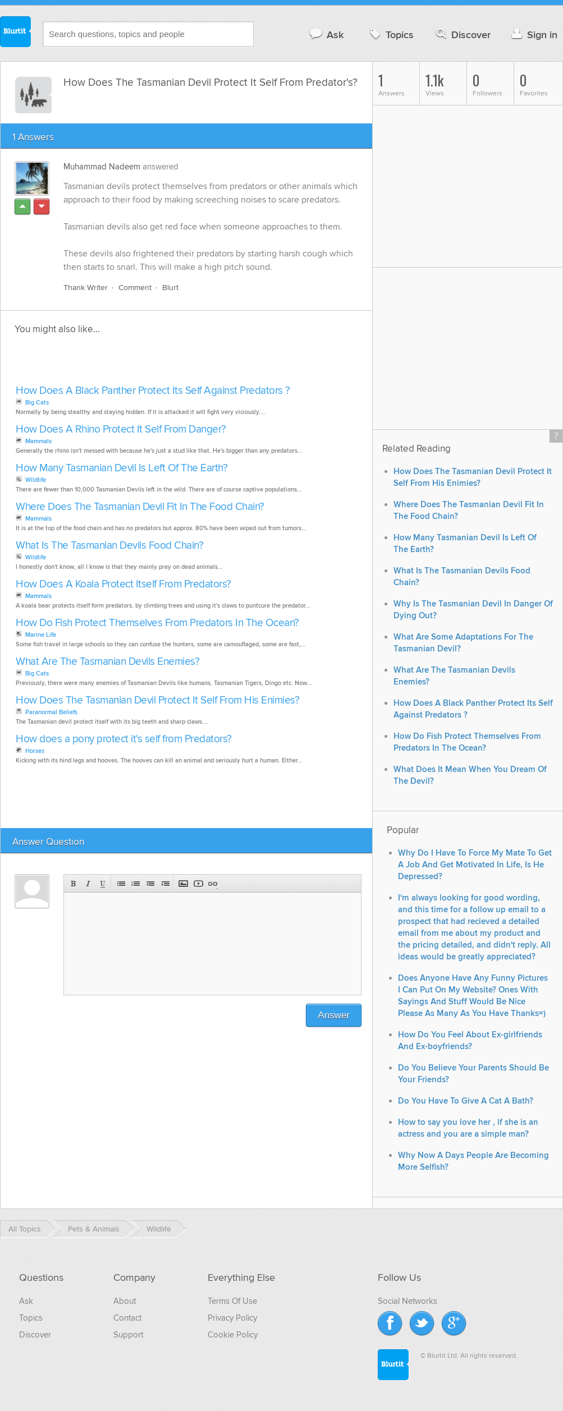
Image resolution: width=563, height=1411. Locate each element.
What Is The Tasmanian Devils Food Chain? (109, 545)
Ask (326, 34)
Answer (334, 1015)
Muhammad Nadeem (101, 167)
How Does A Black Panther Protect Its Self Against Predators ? (153, 390)
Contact (127, 1318)
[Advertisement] (142, 363)
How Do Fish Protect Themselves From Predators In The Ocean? (157, 623)
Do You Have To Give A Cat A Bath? (465, 1101)
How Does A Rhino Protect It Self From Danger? (121, 429)
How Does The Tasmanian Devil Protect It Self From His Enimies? (157, 700)
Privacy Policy (232, 1318)
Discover (462, 34)
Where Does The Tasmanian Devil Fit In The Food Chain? (140, 506)
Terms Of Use (232, 1301)
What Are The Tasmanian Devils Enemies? (107, 661)
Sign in (533, 34)
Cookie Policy (233, 1335)
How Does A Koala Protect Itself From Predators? (123, 584)
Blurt (170, 287)
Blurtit (15, 33)
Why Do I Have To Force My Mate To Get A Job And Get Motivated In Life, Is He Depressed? (475, 865)
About (124, 1301)
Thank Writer (85, 287)
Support (128, 1335)
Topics (390, 34)
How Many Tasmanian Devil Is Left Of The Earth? (121, 468)
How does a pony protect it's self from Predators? (124, 739)
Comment (135, 287)
